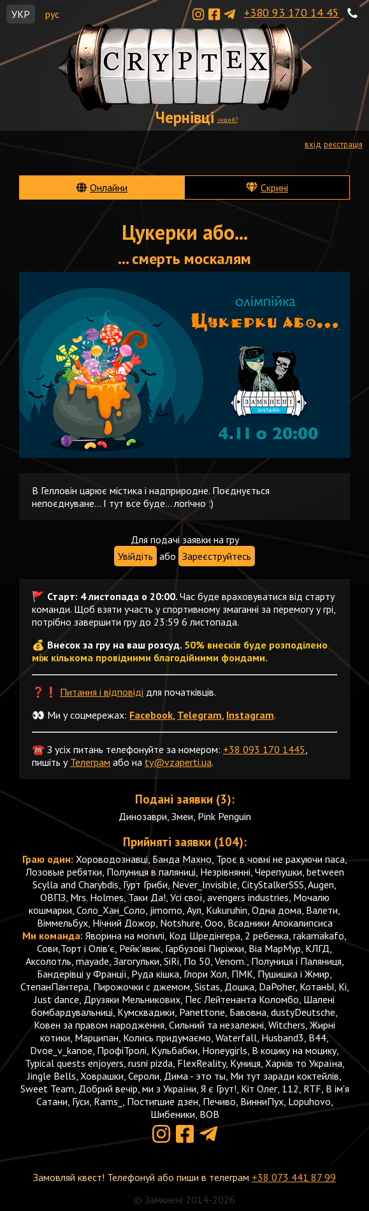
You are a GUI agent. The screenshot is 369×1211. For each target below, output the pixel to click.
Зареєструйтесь (216, 556)
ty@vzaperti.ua (178, 762)
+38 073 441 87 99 (294, 1177)
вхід (313, 144)
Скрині (274, 187)
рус (52, 14)
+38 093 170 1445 (264, 749)
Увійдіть (135, 556)
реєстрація (343, 144)
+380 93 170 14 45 (291, 12)
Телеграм (90, 762)
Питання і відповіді (101, 692)
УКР (20, 14)
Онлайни (108, 187)
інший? (227, 119)
